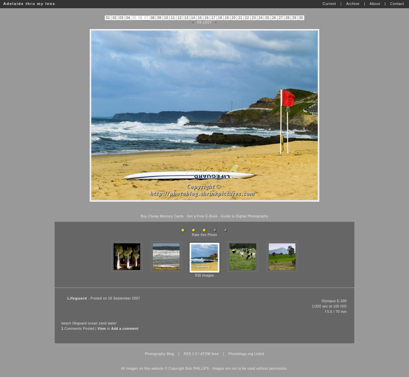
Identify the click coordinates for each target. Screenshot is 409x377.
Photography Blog (159, 354)
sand (103, 323)
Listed (259, 354)
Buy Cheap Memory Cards (162, 216)
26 (274, 18)
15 (200, 18)
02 (115, 18)
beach (66, 323)
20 (233, 18)
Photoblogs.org (240, 354)
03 (122, 18)
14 (193, 18)
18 (220, 18)
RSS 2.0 (191, 354)
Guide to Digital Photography (244, 216)
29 (294, 18)
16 (206, 18)
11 (173, 18)
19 (227, 18)
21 (240, 18)
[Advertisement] (204, 208)
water (112, 323)
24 (260, 18)
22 (247, 18)
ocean (93, 323)
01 (108, 18)
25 (267, 18)
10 (166, 18)
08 (153, 18)
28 (287, 18)
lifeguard (79, 323)
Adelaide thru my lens (29, 4)
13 (187, 18)
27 (281, 18)
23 (254, 18)
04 (128, 18)
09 (160, 18)
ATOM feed (210, 354)
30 (301, 18)
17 (213, 18)
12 (180, 18)
